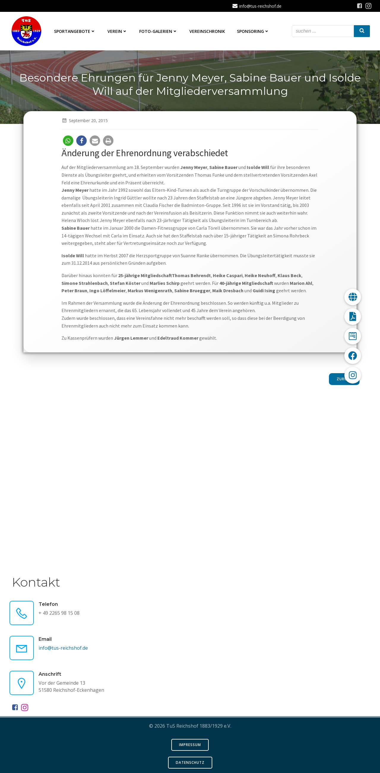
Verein (117, 31)
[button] (68, 140)
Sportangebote (75, 31)
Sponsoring (253, 31)
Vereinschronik (207, 31)
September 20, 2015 (84, 120)
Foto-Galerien (158, 31)
